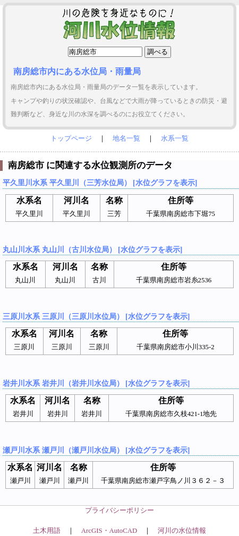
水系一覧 (175, 138)
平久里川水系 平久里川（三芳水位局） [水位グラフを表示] (100, 182)
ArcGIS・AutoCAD (109, 530)
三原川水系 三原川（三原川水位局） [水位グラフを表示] (96, 316)
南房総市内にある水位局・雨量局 (77, 71)
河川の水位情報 (182, 530)
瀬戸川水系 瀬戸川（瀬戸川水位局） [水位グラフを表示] (96, 450)
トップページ (71, 138)
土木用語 (47, 530)
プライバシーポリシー (119, 510)
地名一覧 (126, 138)
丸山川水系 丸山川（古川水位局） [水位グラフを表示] (92, 249)
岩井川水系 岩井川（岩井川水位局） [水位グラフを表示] (96, 383)
